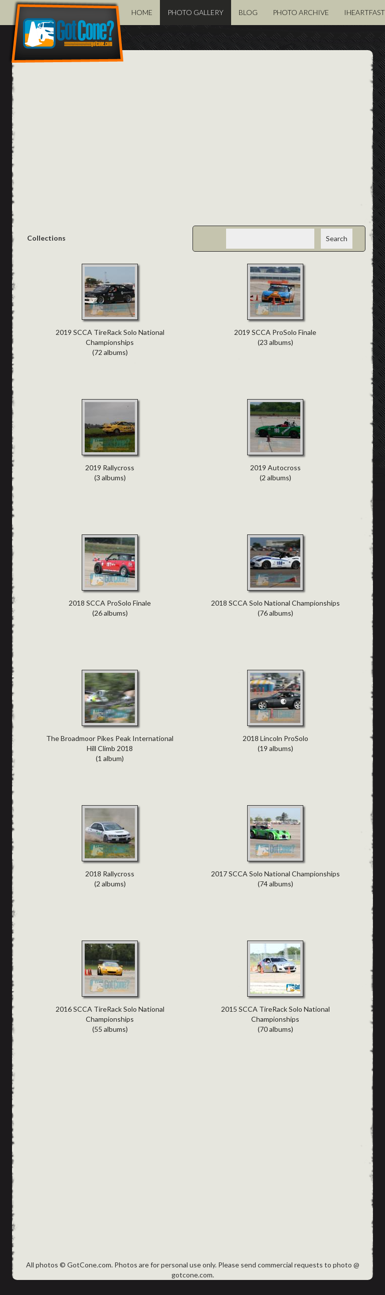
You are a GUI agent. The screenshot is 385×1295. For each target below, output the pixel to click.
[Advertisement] (192, 145)
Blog (248, 12)
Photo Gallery (195, 12)
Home (141, 12)
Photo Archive (301, 12)
